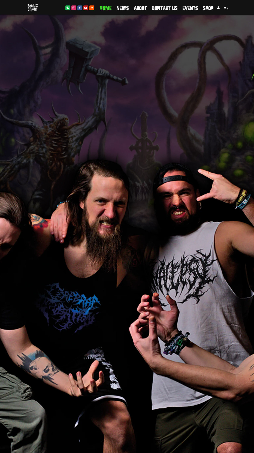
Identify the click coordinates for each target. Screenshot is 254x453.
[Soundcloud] (91, 7)
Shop (208, 7)
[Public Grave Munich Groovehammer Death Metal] (32, 7)
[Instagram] (73, 7)
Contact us (165, 7)
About (140, 7)
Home (106, 7)
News (123, 7)
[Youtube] (85, 7)
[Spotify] (67, 7)
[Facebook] (79, 7)
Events (190, 7)
